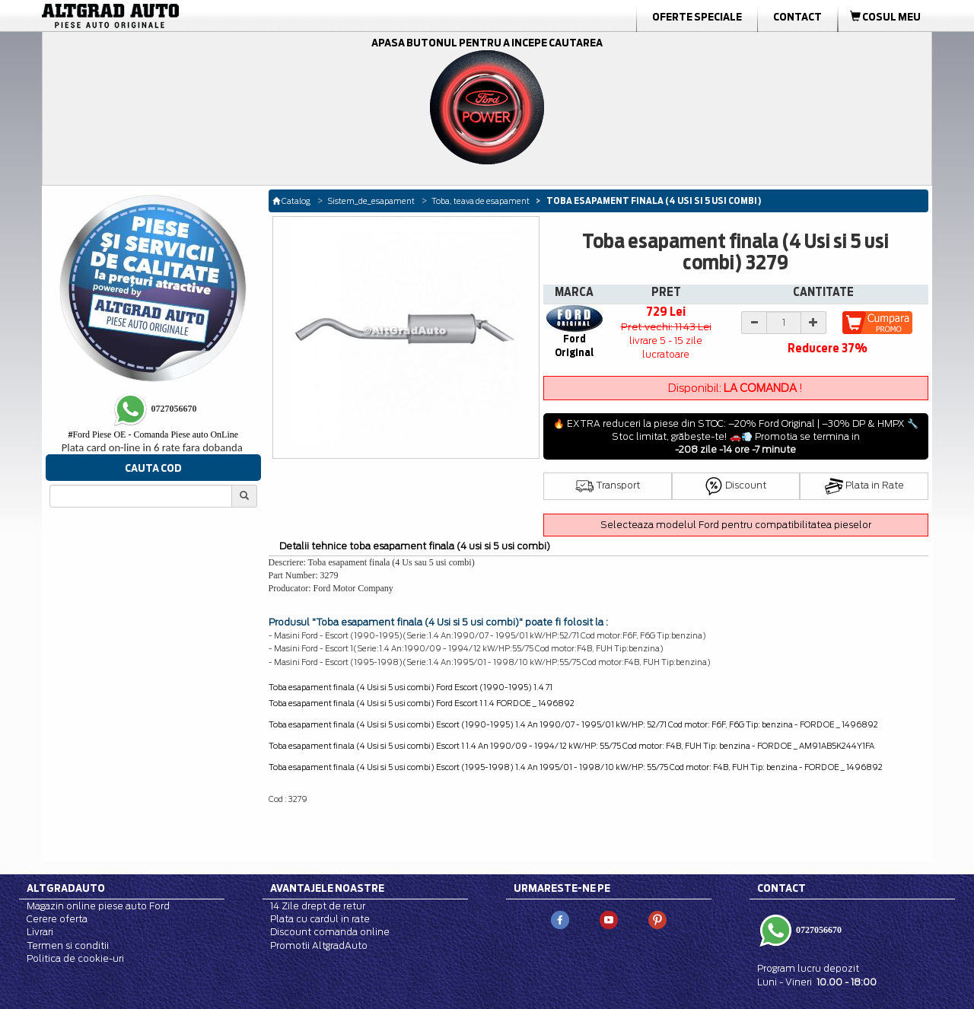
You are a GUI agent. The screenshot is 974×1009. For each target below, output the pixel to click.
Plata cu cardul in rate (320, 919)
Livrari (40, 931)
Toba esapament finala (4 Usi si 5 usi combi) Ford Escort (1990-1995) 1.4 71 (410, 687)
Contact (797, 17)
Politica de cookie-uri (75, 958)
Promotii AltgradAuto (319, 945)
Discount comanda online (330, 931)
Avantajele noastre (327, 888)
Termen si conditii (68, 945)
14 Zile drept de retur (317, 906)
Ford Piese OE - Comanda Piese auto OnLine (153, 434)
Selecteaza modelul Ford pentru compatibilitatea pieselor (735, 524)
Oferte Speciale (697, 17)
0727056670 (818, 930)
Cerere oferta (57, 919)
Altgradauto (66, 888)
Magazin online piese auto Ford (98, 906)
